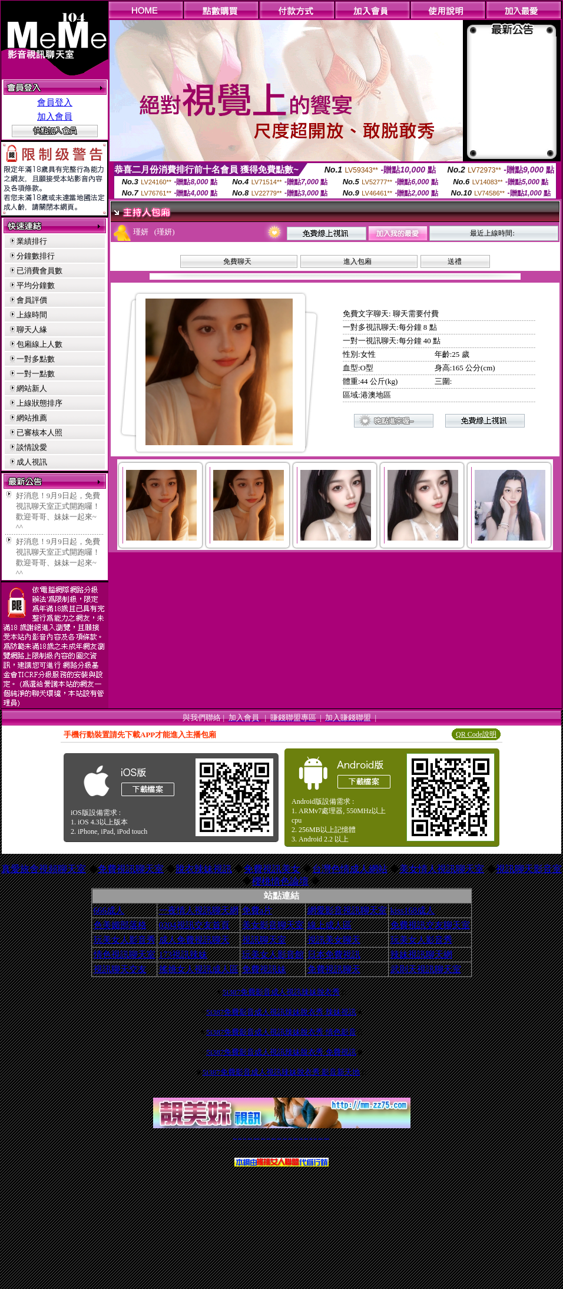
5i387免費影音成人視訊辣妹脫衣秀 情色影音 (281, 1032)
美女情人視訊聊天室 (441, 869)
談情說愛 (31, 447)
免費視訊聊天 (333, 969)
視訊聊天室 (264, 940)
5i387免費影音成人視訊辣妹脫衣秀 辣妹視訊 (281, 1012)
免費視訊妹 (264, 969)
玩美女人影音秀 (124, 940)
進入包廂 (357, 261)
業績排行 (31, 241)
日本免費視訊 (333, 954)
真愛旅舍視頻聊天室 (43, 869)
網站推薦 (31, 417)
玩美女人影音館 (273, 954)
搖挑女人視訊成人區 (199, 969)
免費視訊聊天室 (131, 869)
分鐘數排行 (35, 255)
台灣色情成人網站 (350, 869)
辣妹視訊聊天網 (421, 954)
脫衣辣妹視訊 (203, 869)
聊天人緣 (31, 329)
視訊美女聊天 (333, 940)
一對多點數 (35, 358)
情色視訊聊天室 (124, 954)
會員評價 (31, 300)
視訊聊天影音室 (529, 869)
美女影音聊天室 (273, 925)
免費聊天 (237, 261)
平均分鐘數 (35, 285)
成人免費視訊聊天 (194, 940)
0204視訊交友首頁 (194, 925)
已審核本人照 (39, 432)
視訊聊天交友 (120, 969)
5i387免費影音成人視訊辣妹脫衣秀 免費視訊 (281, 1052)
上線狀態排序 (39, 403)
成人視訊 (31, 462)
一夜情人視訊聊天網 (199, 910)
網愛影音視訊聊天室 (347, 910)
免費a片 (257, 910)
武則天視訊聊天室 (425, 969)
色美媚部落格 (120, 925)
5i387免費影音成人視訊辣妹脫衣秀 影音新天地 (281, 1072)
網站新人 (31, 388)
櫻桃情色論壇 (280, 881)
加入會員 (54, 116)
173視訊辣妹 (183, 954)
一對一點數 (35, 373)
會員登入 (54, 102)
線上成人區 (329, 925)
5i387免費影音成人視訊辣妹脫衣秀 (281, 992)
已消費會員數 (39, 270)
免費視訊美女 (272, 869)
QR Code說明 (476, 734)
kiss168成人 (412, 910)
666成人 (109, 910)
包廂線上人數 (39, 344)
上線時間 (31, 314)
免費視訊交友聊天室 (430, 925)
